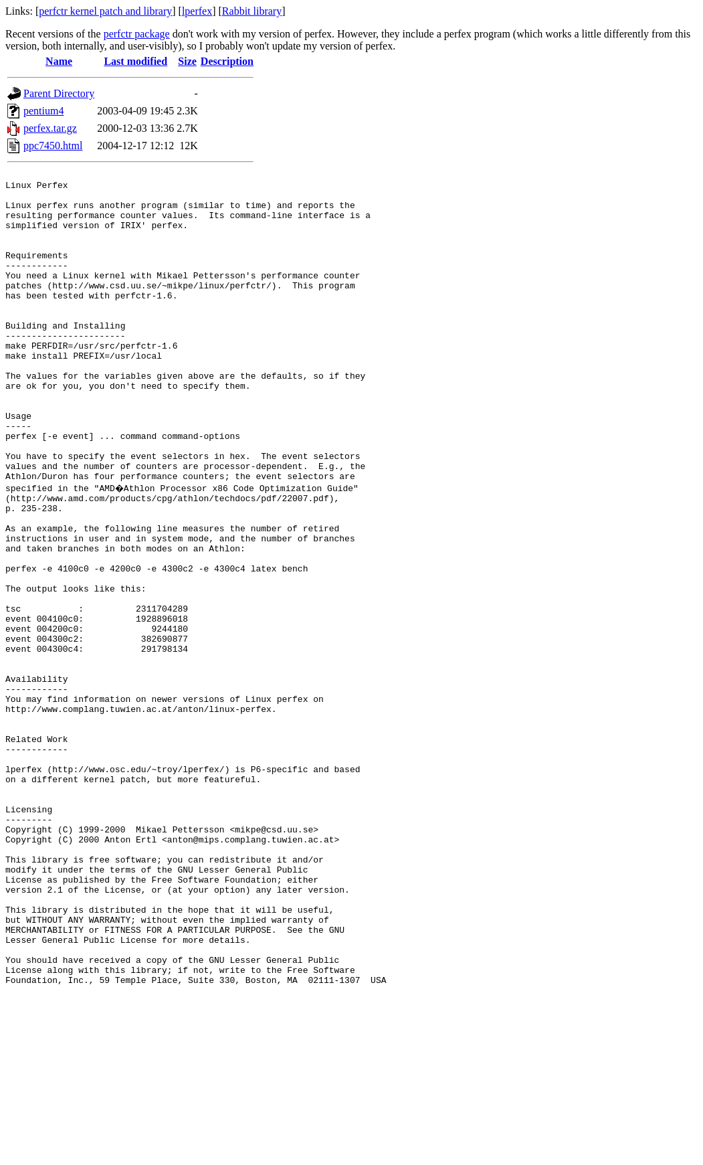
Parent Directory (58, 93)
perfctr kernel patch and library (105, 11)
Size (187, 61)
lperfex (197, 11)
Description (227, 61)
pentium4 (43, 110)
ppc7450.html (52, 145)
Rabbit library (252, 11)
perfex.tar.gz (50, 128)
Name (58, 61)
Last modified (135, 61)
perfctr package (137, 33)
